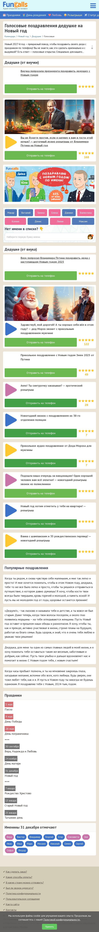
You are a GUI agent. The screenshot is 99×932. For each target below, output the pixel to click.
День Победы (13, 723)
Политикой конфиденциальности (61, 919)
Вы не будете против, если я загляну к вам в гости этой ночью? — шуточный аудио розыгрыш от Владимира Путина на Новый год (57, 141)
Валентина (86, 212)
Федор (22, 852)
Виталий (25, 212)
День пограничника (16, 735)
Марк (29, 845)
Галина (41, 212)
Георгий (49, 838)
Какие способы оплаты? (19, 878)
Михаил (42, 845)
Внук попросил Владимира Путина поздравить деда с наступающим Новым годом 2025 (55, 260)
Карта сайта (12, 906)
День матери (13, 765)
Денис (38, 221)
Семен (68, 845)
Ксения (15, 221)
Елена (54, 212)
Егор (60, 838)
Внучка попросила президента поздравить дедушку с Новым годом (55, 73)
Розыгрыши (74, 15)
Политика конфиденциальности (23, 895)
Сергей (79, 845)
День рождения (36, 15)
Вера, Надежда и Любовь (21, 753)
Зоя (86, 838)
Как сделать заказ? (16, 873)
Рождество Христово (18, 795)
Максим (83, 221)
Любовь (57, 15)
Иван (9, 845)
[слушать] (11, 75)
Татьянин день (14, 819)
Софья (10, 852)
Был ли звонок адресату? (20, 889)
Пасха (8, 711)
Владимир (35, 838)
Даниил (69, 212)
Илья (19, 845)
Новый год (11, 777)
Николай (55, 845)
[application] (10, 74)
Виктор (21, 838)
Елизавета (73, 838)
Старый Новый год (16, 807)
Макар (10, 212)
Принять (49, 926)
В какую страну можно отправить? (25, 884)
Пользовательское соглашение (23, 900)
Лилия (60, 221)
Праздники (13, 15)
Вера (9, 838)
